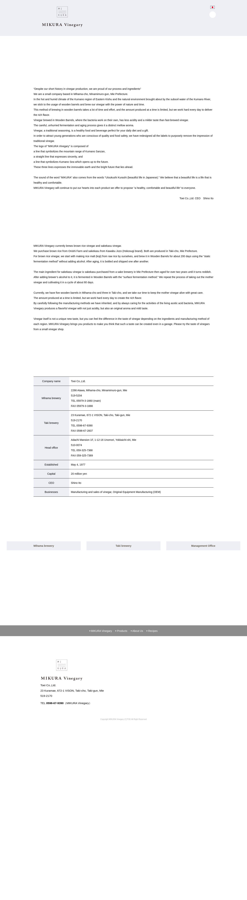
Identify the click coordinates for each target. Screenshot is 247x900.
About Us (137, 787)
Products (121, 787)
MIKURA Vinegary (100, 787)
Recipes (152, 787)
